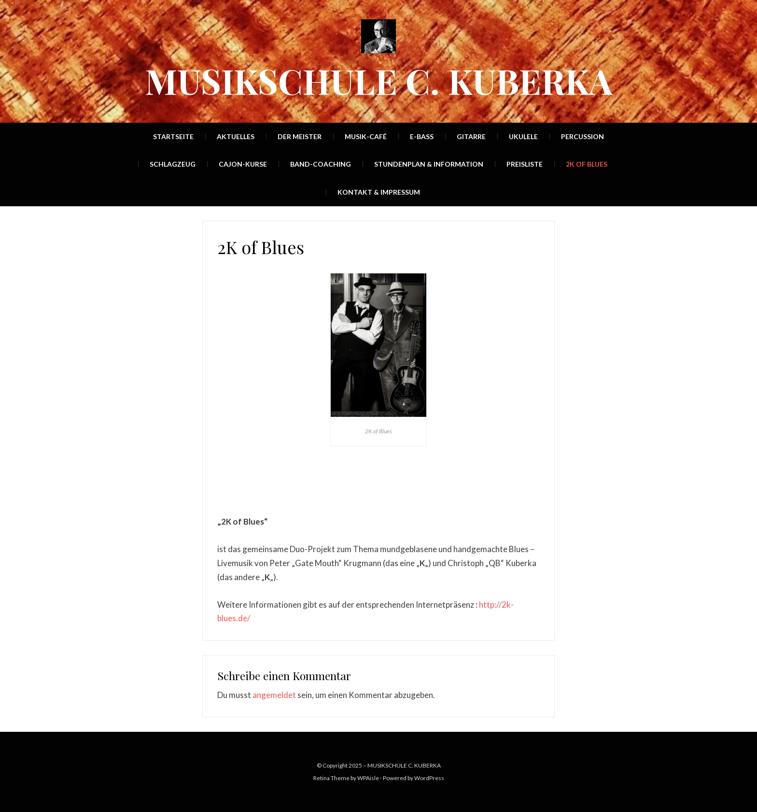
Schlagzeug (173, 164)
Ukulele (523, 136)
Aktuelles (235, 136)
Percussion (582, 136)
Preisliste (524, 164)
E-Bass (422, 136)
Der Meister (300, 136)
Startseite (173, 136)
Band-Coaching (320, 164)
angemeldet (274, 695)
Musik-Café (366, 136)
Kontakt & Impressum (378, 192)
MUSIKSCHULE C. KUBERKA (379, 80)
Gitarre (471, 136)
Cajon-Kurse (243, 164)
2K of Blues (586, 164)
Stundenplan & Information (428, 164)
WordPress (429, 778)
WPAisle (368, 778)
